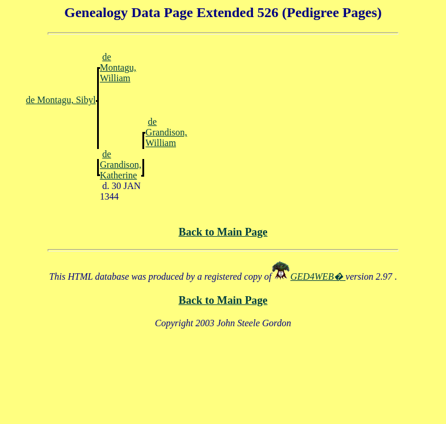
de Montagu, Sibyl (61, 100)
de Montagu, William (118, 67)
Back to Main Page (222, 232)
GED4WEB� (318, 276)
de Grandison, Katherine (121, 164)
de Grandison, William (166, 132)
